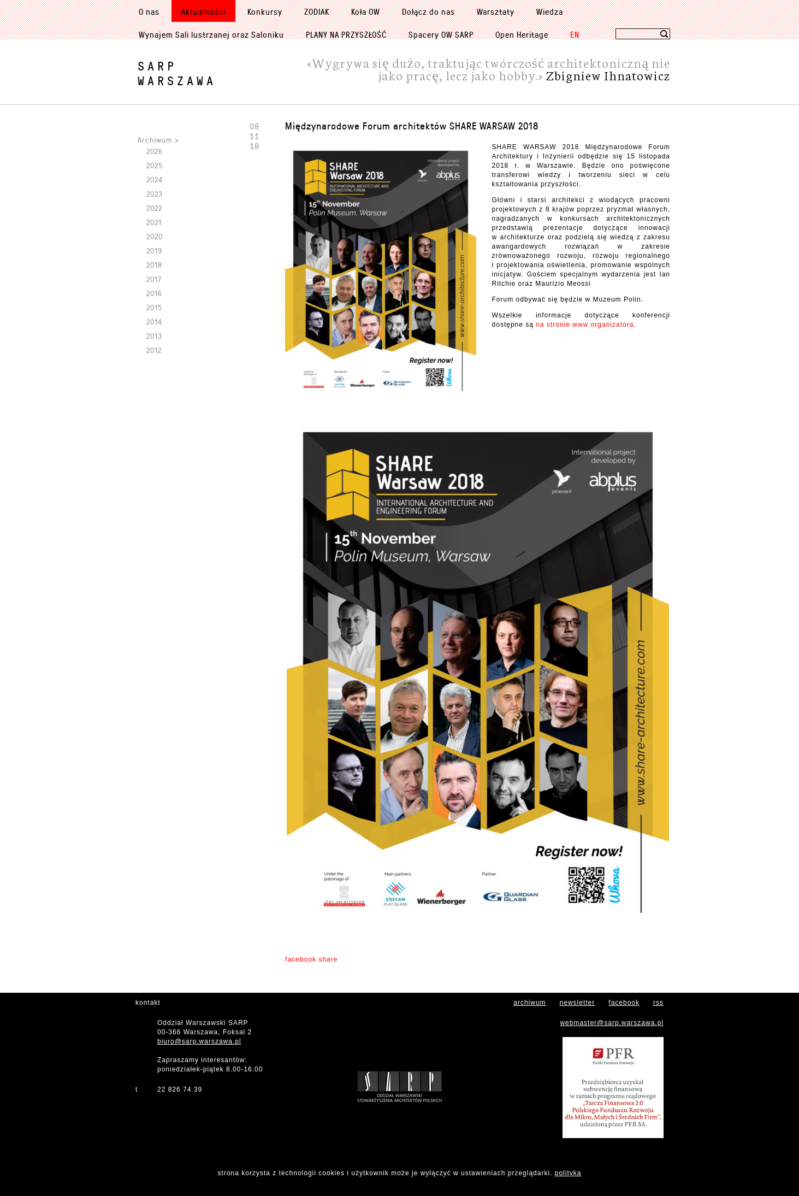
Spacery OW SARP (441, 34)
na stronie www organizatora (585, 324)
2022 (154, 208)
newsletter (577, 1002)
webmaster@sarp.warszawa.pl (612, 1023)
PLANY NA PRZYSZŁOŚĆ (346, 34)
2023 (154, 193)
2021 (154, 222)
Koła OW (365, 11)
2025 (154, 165)
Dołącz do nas (428, 11)
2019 (154, 250)
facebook (624, 1002)
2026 (154, 151)
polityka (568, 1173)
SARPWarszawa (177, 73)
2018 (154, 265)
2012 (154, 350)
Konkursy (264, 11)
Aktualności (203, 11)
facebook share (311, 959)
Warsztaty (495, 11)
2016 (154, 293)
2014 (154, 321)
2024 (154, 179)
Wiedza (549, 11)
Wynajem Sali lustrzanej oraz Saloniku (211, 34)
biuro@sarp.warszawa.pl (199, 1041)
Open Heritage (521, 34)
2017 (154, 279)
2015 (154, 307)
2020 (154, 236)
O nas (149, 11)
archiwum (529, 1002)
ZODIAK (316, 11)
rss (658, 1002)
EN (574, 34)
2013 (154, 336)
